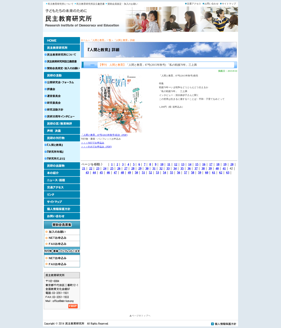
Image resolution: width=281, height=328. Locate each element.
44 (94, 172)
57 (185, 172)
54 (164, 172)
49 (129, 172)
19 (225, 164)
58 (192, 172)
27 (125, 168)
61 (213, 172)
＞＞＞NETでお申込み (92, 142)
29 (139, 168)
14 (189, 164)
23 (97, 168)
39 (210, 168)
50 (136, 172)
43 (87, 172)
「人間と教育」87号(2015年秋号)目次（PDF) (104, 135)
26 (118, 168)
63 (227, 172)
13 (182, 164)
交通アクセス (194, 3)
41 (224, 168)
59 (199, 172)
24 (104, 168)
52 (150, 172)
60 (206, 172)
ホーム (84, 40)
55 (171, 172)
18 (218, 164)
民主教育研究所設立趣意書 (90, 4)
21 (83, 168)
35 (182, 168)
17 (211, 164)
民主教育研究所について (61, 4)
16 (203, 164)
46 (108, 172)
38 (203, 168)
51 (143, 172)
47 (115, 172)
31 (154, 168)
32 (161, 168)
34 (175, 168)
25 (111, 168)
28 (132, 168)
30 (147, 168)
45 (101, 172)
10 (161, 164)
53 (157, 172)
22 (90, 168)
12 (175, 164)
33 (168, 168)
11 (168, 164)
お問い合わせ (212, 3)
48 (122, 172)
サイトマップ (229, 3)
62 (220, 172)
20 (232, 164)
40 (217, 168)
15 (196, 164)
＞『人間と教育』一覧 (99, 40)
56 (178, 172)
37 (196, 168)
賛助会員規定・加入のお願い (123, 4)
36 (189, 168)
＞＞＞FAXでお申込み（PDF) (96, 146)
